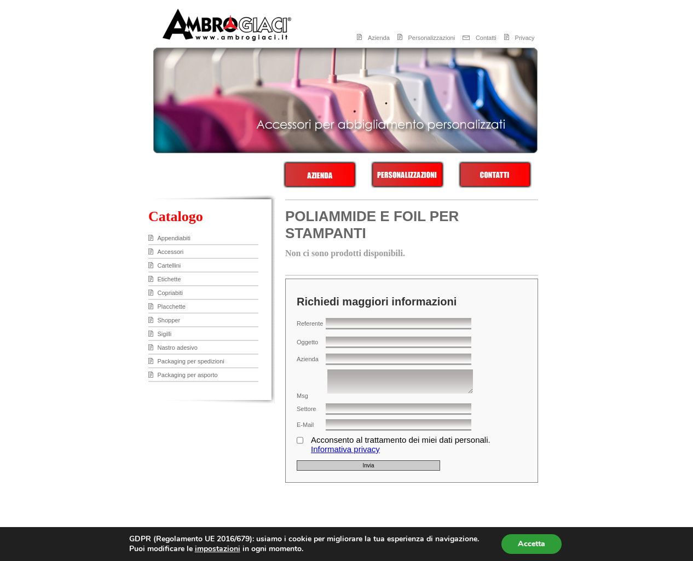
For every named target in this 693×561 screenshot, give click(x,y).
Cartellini (169, 265)
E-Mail (305, 424)
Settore (306, 409)
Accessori (171, 251)
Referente (310, 323)
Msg (302, 395)
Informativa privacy (345, 449)
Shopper (169, 320)
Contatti (486, 37)
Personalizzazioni (431, 37)
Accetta (531, 544)
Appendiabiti (174, 238)
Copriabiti (170, 293)
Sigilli (165, 334)
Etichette (169, 279)
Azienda (379, 37)
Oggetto (307, 342)
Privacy (525, 37)
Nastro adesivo (178, 347)
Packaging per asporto (188, 375)
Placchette (172, 306)
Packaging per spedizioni (191, 361)
